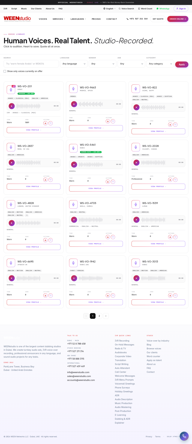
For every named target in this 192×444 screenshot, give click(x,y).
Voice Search (126, 8)
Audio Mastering (123, 407)
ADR (117, 395)
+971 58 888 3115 (75, 358)
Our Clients (36, 8)
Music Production (123, 403)
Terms (157, 436)
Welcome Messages (125, 376)
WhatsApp (163, 8)
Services (59, 19)
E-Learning (120, 415)
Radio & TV (120, 348)
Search (7, 58)
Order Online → (178, 19)
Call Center (120, 372)
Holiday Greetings (124, 391)
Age (119, 58)
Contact (111, 19)
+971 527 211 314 (137, 19)
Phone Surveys (122, 387)
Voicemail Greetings (125, 383)
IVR (5, 8)
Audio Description (124, 399)
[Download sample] (45, 123)
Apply (182, 64)
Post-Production (123, 411)
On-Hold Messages (124, 344)
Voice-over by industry (158, 340)
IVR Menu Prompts (124, 379)
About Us (50, 8)
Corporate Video (123, 356)
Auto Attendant (122, 368)
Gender (92, 58)
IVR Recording (122, 340)
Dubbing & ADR (122, 419)
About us (151, 364)
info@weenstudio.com (78, 372)
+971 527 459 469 (76, 366)
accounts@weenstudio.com (81, 380)
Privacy (149, 436)
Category (151, 58)
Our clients (152, 352)
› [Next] (105, 316)
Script (14, 8)
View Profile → (33, 130)
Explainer (119, 422)
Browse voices (154, 348)
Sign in (181, 8)
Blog (149, 344)
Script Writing (121, 364)
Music (24, 8)
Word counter (153, 356)
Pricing (96, 19)
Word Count (145, 8)
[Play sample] (12, 106)
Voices (43, 19)
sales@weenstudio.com (79, 376)
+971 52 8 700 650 (76, 343)
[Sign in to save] (50, 123)
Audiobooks (121, 352)
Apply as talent (154, 360)
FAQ (60, 8)
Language (64, 58)
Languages (78, 19)
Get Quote (158, 19)
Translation (120, 360)
